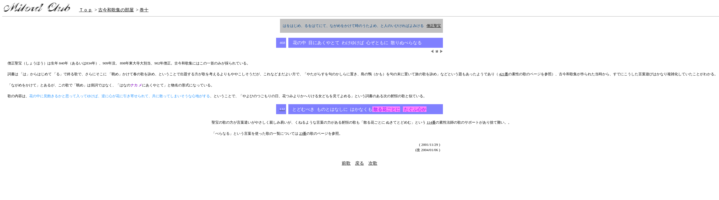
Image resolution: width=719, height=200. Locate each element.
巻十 (144, 10)
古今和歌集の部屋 (116, 10)
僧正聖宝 (434, 26)
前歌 (346, 163)
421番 (503, 74)
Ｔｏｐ (85, 10)
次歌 (372, 163)
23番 (302, 133)
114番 (431, 122)
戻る (359, 163)
